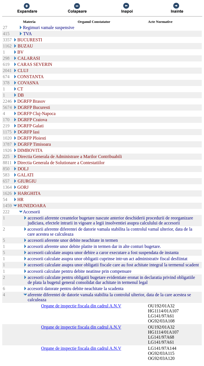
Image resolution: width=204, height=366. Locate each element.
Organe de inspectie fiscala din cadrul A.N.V (81, 305)
